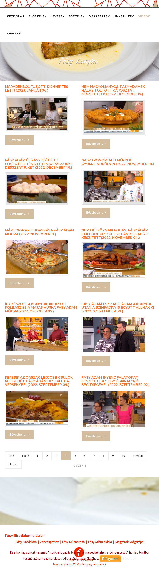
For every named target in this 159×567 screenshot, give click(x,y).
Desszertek (99, 16)
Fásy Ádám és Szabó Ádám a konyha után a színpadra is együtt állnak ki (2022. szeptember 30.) (118, 307)
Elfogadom (110, 559)
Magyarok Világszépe (129, 542)
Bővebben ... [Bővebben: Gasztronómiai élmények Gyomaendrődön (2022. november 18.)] (96, 212)
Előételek (38, 16)
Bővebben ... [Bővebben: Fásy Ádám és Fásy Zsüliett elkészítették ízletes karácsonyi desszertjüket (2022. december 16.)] (19, 214)
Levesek (57, 16)
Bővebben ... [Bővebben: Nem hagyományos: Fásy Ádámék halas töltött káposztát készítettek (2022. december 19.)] (96, 143)
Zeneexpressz (49, 542)
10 (126, 456)
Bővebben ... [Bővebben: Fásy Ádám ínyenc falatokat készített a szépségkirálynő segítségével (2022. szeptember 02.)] (96, 436)
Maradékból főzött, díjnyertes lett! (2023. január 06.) (36, 88)
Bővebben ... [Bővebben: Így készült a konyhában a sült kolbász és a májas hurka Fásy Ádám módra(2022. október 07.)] (19, 360)
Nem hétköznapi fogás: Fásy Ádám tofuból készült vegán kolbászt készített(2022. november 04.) (115, 233)
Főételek (77, 16)
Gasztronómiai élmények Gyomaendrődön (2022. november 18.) (118, 162)
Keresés (14, 33)
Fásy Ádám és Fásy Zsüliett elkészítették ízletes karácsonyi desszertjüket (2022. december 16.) (38, 163)
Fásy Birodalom (26, 542)
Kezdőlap (15, 16)
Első (11, 456)
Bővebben (129, 558)
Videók (144, 16)
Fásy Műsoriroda (73, 542)
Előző (25, 456)
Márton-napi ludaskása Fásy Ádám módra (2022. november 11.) (39, 232)
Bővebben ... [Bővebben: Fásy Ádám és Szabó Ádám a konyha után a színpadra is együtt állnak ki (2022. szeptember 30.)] (96, 361)
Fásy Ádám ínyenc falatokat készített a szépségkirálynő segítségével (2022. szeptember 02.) (116, 381)
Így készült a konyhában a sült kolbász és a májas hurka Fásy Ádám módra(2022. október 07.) (41, 307)
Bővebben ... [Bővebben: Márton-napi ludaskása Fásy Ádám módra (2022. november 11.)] (19, 283)
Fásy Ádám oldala (100, 542)
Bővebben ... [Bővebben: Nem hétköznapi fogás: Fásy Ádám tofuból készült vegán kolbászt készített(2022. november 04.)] (96, 287)
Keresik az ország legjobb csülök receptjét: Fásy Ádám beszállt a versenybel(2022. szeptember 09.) (39, 381)
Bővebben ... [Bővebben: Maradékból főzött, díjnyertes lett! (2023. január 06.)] (19, 140)
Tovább (141, 456)
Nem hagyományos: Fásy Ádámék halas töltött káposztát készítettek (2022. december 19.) (113, 90)
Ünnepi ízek (124, 16)
